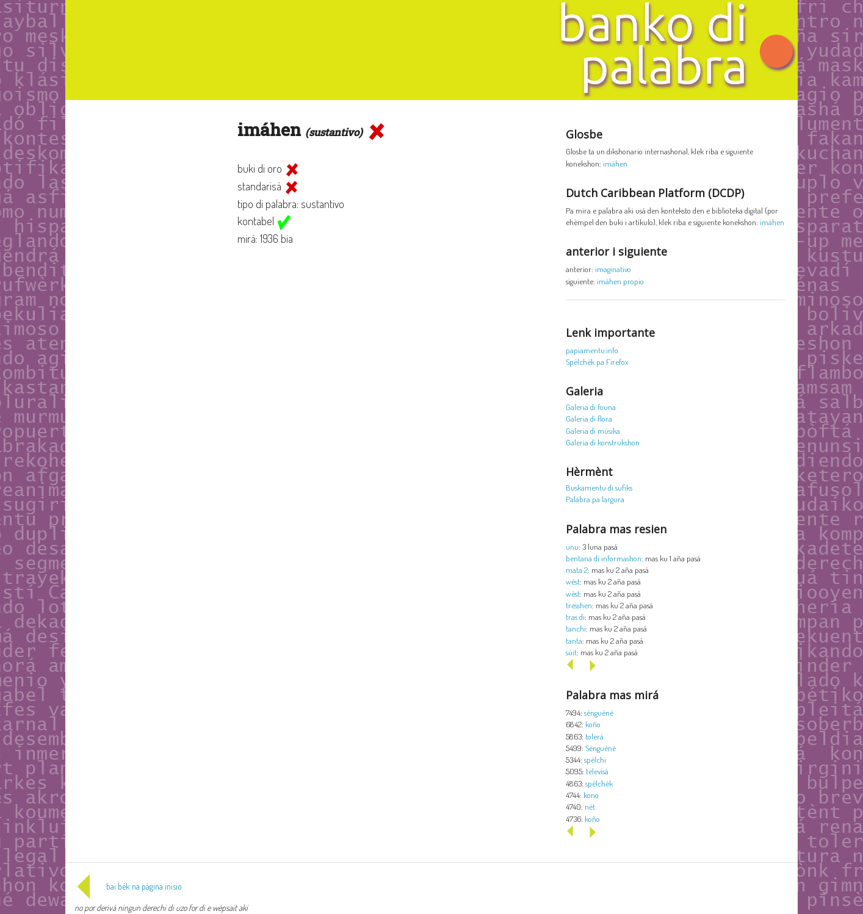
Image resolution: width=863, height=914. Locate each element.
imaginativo (613, 269)
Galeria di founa (591, 406)
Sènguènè (600, 748)
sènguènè (598, 712)
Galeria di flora (589, 418)
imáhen (615, 163)
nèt (590, 806)
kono (591, 795)
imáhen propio (620, 281)
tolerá (594, 736)
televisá (597, 771)
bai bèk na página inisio (128, 886)
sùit (571, 652)
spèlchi (595, 759)
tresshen (579, 605)
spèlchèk (599, 783)
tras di (575, 616)
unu (572, 546)
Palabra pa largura (595, 499)
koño (593, 724)
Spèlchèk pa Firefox (597, 361)
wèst (573, 581)
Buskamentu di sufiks (599, 487)
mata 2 (577, 569)
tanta (574, 640)
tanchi (576, 628)
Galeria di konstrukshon (603, 442)
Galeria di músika (593, 430)
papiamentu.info (592, 350)
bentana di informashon (603, 558)
